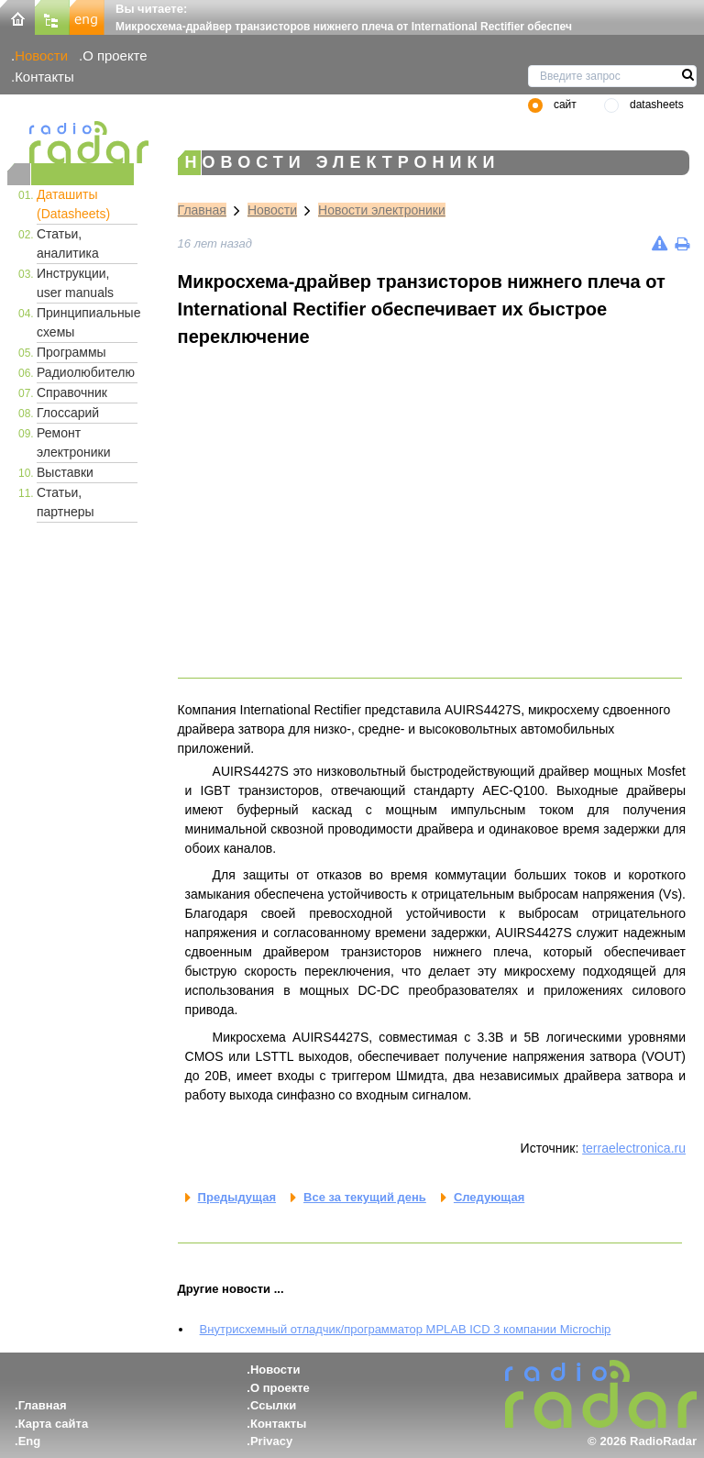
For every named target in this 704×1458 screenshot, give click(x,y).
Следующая (489, 1197)
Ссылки (273, 1405)
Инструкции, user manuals (75, 283)
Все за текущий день (364, 1197)
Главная (202, 210)
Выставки (65, 472)
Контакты (44, 76)
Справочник (72, 392)
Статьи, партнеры (65, 502)
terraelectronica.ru (634, 1148)
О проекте (114, 55)
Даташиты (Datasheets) (73, 204)
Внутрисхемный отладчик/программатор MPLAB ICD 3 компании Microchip (405, 1329)
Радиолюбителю (86, 372)
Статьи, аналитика (68, 243)
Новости (41, 55)
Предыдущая (237, 1197)
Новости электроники (382, 210)
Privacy (271, 1441)
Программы (71, 352)
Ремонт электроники (74, 442)
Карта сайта (53, 1423)
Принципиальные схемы (87, 322)
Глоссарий (68, 412)
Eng (29, 1441)
